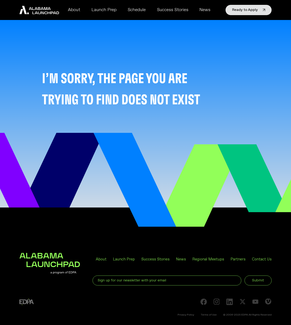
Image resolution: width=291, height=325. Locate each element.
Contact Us (262, 259)
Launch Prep (104, 10)
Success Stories (172, 10)
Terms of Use (209, 315)
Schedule (137, 10)
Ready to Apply (248, 9)
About (74, 10)
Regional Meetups (208, 259)
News (204, 10)
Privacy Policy (186, 315)
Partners (238, 259)
